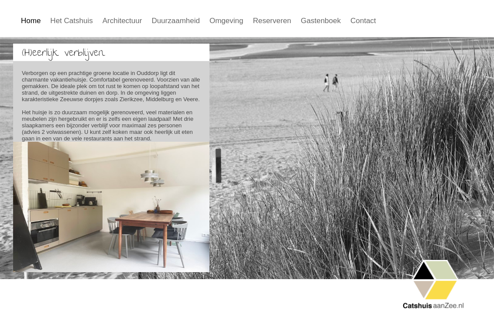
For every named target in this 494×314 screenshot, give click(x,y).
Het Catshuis (71, 21)
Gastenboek (321, 21)
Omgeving (226, 21)
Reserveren (272, 21)
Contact (363, 21)
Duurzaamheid (175, 21)
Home (31, 21)
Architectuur (122, 21)
